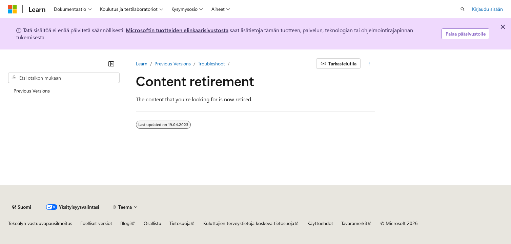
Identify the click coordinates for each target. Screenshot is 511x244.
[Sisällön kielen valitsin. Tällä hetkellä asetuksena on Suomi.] (21, 207)
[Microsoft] (12, 9)
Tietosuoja (179, 223)
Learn (141, 63)
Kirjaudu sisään (487, 9)
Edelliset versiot (96, 223)
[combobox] (64, 78)
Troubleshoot (211, 63)
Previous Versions (173, 63)
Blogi (125, 223)
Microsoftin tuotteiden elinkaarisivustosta (177, 30)
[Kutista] (111, 64)
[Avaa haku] (462, 9)
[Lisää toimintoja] (369, 63)
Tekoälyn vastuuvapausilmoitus (40, 223)
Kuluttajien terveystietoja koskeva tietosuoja (248, 223)
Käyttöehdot (320, 223)
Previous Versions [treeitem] (32, 90)
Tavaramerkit (354, 223)
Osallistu (152, 223)
